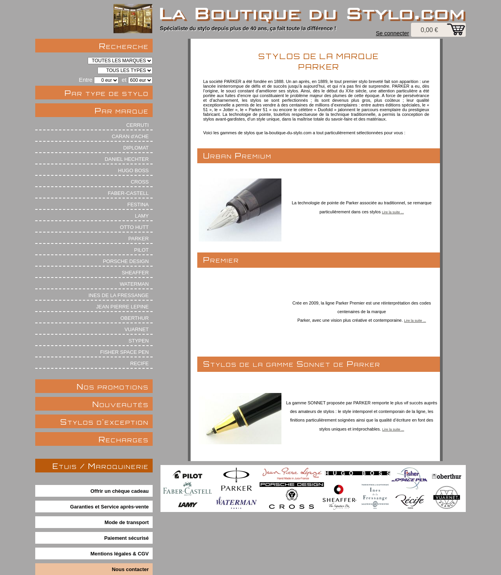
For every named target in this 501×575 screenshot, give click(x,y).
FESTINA (138, 204)
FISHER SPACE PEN (124, 352)
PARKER (138, 239)
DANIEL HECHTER (127, 159)
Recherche (124, 46)
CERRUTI (137, 125)
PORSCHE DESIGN (126, 261)
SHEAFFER (135, 273)
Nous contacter (130, 569)
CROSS (140, 182)
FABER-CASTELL (128, 193)
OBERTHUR (135, 318)
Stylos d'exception (104, 422)
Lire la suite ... (393, 212)
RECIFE (139, 363)
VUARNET (136, 329)
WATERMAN (134, 284)
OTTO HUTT (134, 227)
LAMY (142, 216)
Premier (221, 260)
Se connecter (392, 33)
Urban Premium (237, 155)
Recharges (124, 439)
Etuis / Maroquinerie (100, 466)
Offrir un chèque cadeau (119, 491)
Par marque (122, 110)
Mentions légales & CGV (119, 554)
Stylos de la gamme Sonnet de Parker (291, 364)
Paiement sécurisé (126, 538)
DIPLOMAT (136, 148)
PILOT (141, 250)
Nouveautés (120, 404)
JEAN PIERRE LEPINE (122, 307)
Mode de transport (127, 522)
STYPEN (138, 341)
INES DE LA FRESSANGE (118, 295)
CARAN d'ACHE (130, 136)
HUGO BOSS (133, 170)
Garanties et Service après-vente (109, 507)
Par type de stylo (107, 93)
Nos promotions (113, 386)
